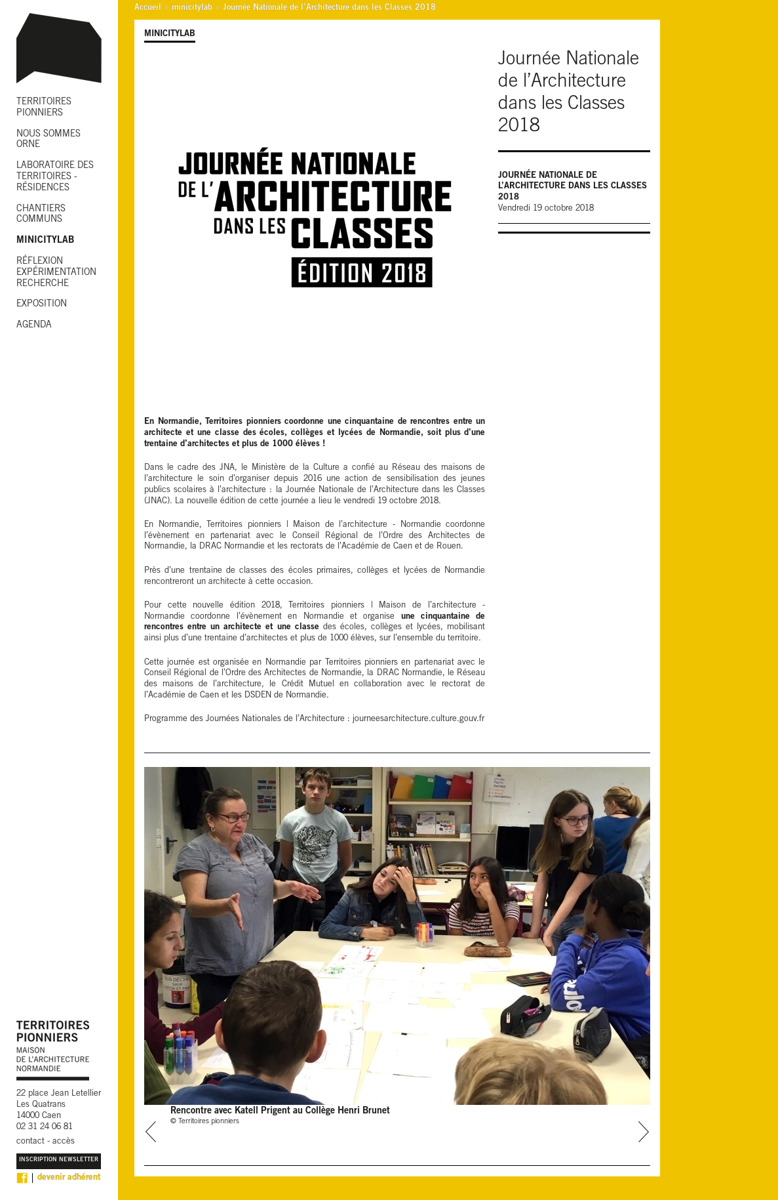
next (643, 1131)
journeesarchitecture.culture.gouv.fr (418, 719)
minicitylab (192, 8)
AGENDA (34, 325)
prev (151, 1131)
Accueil (147, 8)
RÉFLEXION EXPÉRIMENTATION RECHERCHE (56, 273)
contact (30, 1142)
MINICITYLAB (45, 240)
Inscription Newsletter (58, 1160)
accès (63, 1142)
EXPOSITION (41, 304)
